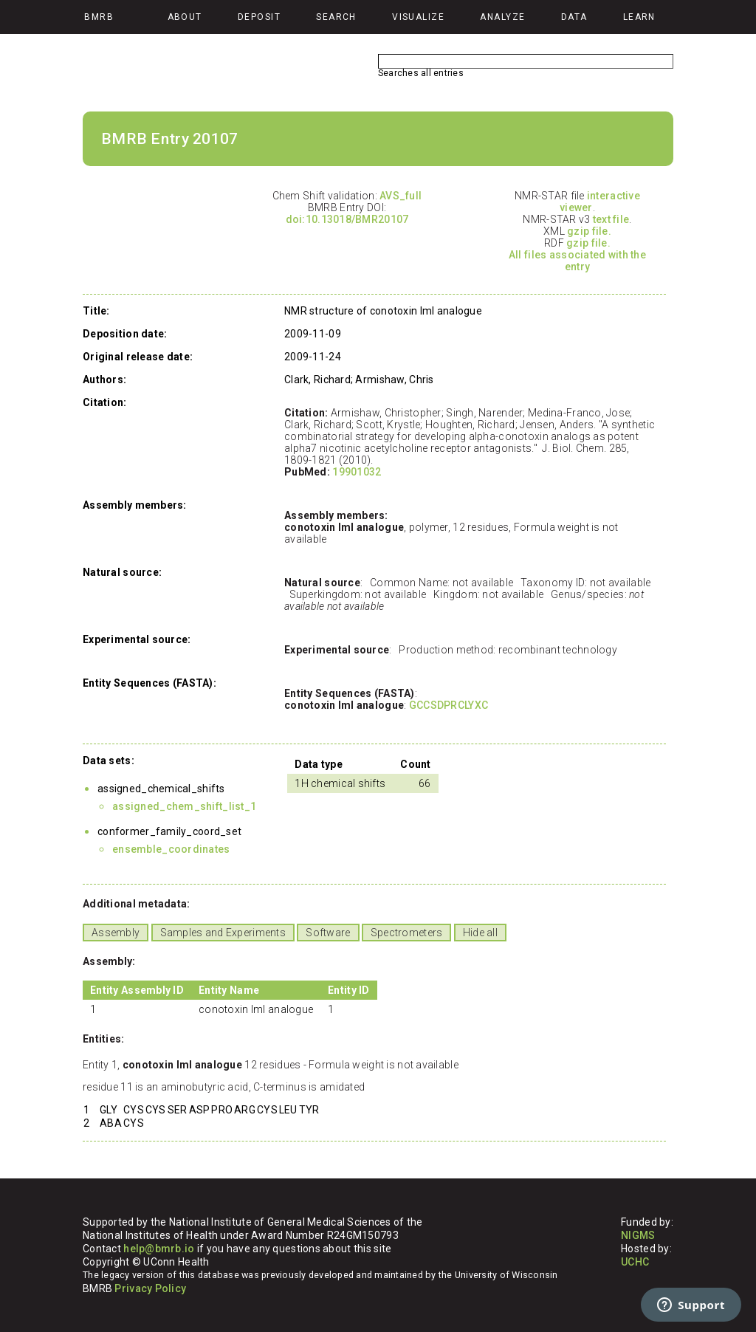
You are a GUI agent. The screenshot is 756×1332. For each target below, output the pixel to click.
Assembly (116, 932)
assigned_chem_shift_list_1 (184, 806)
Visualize (418, 17)
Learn (639, 17)
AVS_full (400, 196)
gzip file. (589, 231)
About (185, 17)
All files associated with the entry (577, 260)
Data (574, 17)
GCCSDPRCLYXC (448, 705)
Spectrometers (407, 932)
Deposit (259, 17)
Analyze (502, 17)
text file (611, 219)
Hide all (480, 932)
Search (336, 17)
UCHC (635, 1262)
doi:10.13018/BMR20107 (347, 219)
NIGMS (638, 1235)
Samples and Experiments (223, 932)
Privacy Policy (150, 1288)
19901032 (356, 472)
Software (328, 932)
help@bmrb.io (158, 1248)
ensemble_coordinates (171, 849)
